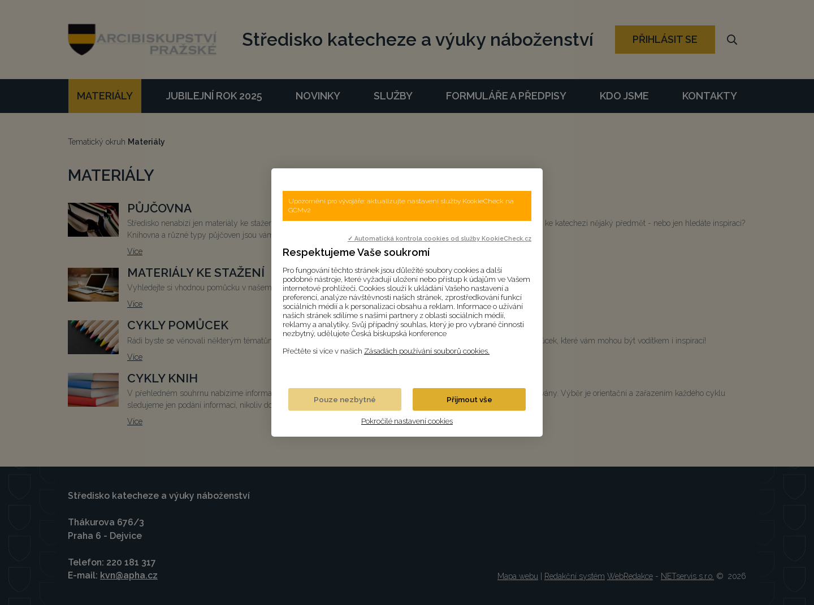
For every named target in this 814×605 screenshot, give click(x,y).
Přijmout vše (469, 399)
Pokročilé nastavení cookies (407, 420)
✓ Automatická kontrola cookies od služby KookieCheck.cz (439, 238)
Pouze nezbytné (345, 399)
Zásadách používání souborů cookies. (427, 350)
